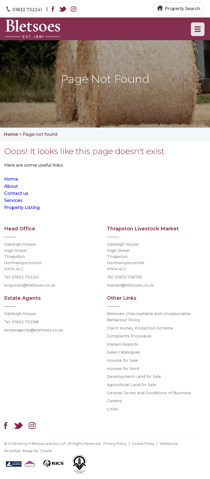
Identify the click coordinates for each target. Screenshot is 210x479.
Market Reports (122, 344)
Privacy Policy (115, 444)
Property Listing (22, 207)
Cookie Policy (143, 444)
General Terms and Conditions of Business (149, 392)
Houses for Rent (123, 368)
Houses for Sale (122, 360)
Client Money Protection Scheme (140, 328)
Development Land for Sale (134, 376)
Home (11, 134)
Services (13, 200)
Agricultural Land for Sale (131, 384)
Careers (114, 400)
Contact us (16, 193)
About (11, 186)
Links (112, 409)
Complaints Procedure (129, 336)
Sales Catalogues (123, 352)
